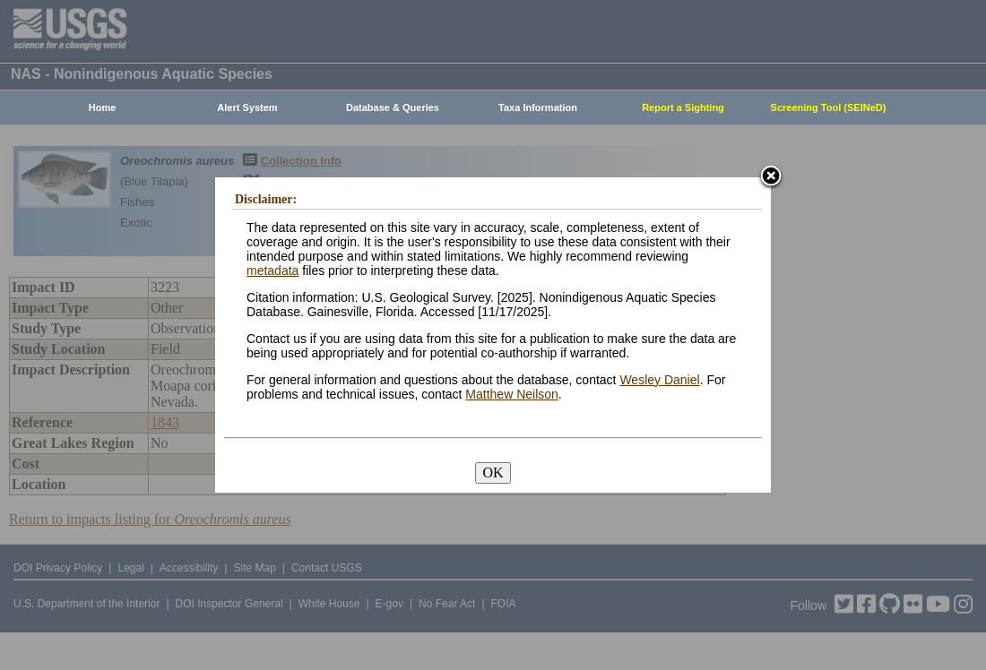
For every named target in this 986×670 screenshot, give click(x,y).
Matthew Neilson (511, 394)
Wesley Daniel (659, 380)
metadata (272, 270)
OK (492, 472)
